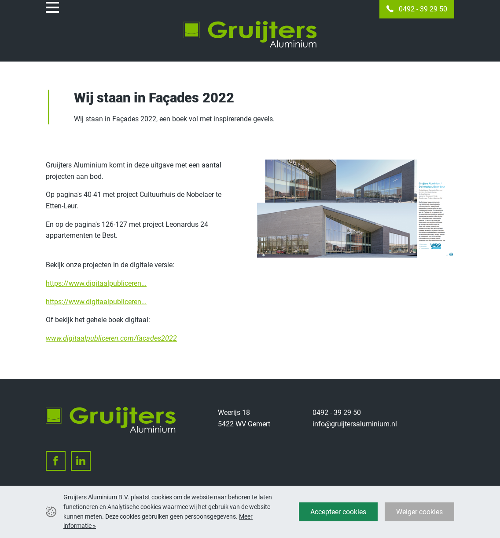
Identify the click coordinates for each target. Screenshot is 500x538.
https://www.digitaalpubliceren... (96, 283)
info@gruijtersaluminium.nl (354, 424)
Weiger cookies (419, 512)
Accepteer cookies (338, 512)
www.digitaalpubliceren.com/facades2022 (111, 338)
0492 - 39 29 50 (423, 9)
